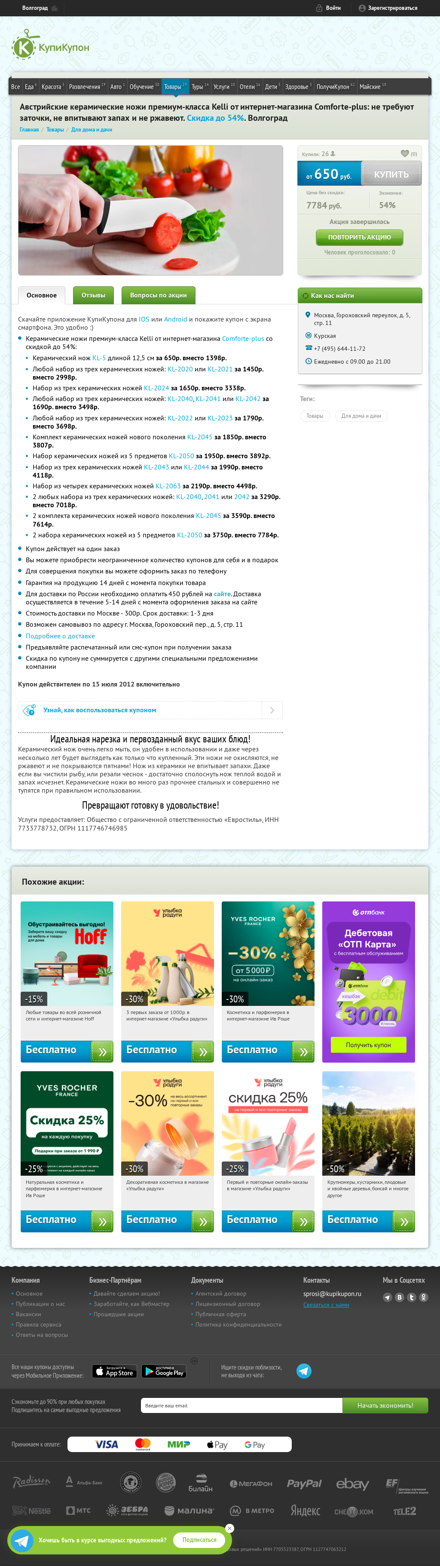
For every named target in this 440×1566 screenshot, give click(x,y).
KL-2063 (168, 485)
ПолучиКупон (336, 86)
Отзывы (93, 295)
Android (176, 319)
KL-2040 (180, 398)
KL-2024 (156, 387)
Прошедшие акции (119, 1314)
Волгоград (35, 8)
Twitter (411, 1297)
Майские (373, 86)
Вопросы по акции (158, 295)
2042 (242, 496)
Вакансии (28, 1314)
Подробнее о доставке (60, 635)
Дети (273, 86)
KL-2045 (200, 436)
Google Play (163, 1371)
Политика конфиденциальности (239, 1324)
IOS (145, 319)
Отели (250, 86)
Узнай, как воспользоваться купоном (99, 709)
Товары (175, 86)
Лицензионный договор (228, 1304)
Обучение (144, 86)
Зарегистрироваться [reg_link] (393, 8)
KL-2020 (180, 369)
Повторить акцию (359, 237)
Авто (117, 86)
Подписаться (200, 1540)
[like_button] (405, 154)
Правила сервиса (38, 1324)
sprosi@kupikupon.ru (332, 1294)
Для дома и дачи (361, 415)
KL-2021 (220, 369)
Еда (31, 86)
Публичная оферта (221, 1314)
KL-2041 (208, 398)
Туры (200, 86)
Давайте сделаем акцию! (127, 1293)
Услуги (224, 86)
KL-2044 (196, 467)
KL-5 (99, 357)
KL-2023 (220, 418)
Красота (53, 86)
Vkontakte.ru (399, 1297)
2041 (212, 496)
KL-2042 (248, 398)
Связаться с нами (326, 1305)
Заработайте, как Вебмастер (132, 1304)
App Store (114, 1371)
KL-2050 (181, 455)
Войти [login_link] (333, 8)
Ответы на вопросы (42, 1335)
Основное (42, 295)
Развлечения (87, 86)
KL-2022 (180, 418)
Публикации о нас (40, 1304)
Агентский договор (221, 1293)
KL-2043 (156, 467)
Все (15, 86)
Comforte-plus (243, 338)
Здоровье (298, 86)
